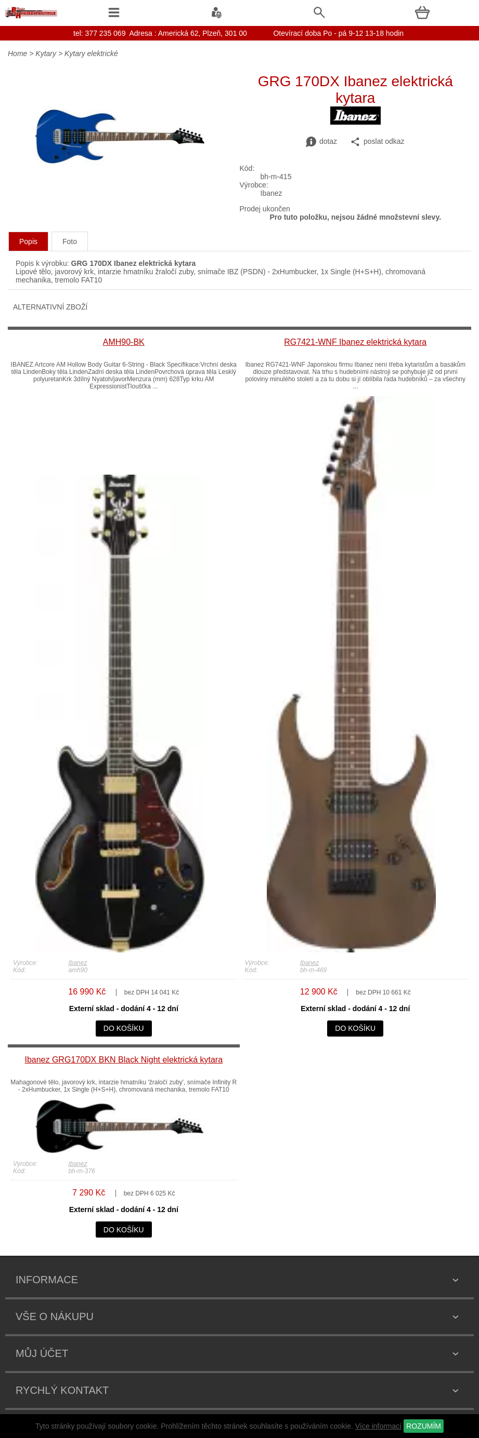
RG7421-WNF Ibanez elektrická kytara (355, 342)
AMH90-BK (124, 342)
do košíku (123, 1028)
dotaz (321, 142)
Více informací (378, 1426)
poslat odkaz (377, 142)
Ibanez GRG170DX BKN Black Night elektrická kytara (123, 1059)
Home (17, 53)
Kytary (45, 53)
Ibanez (77, 962)
